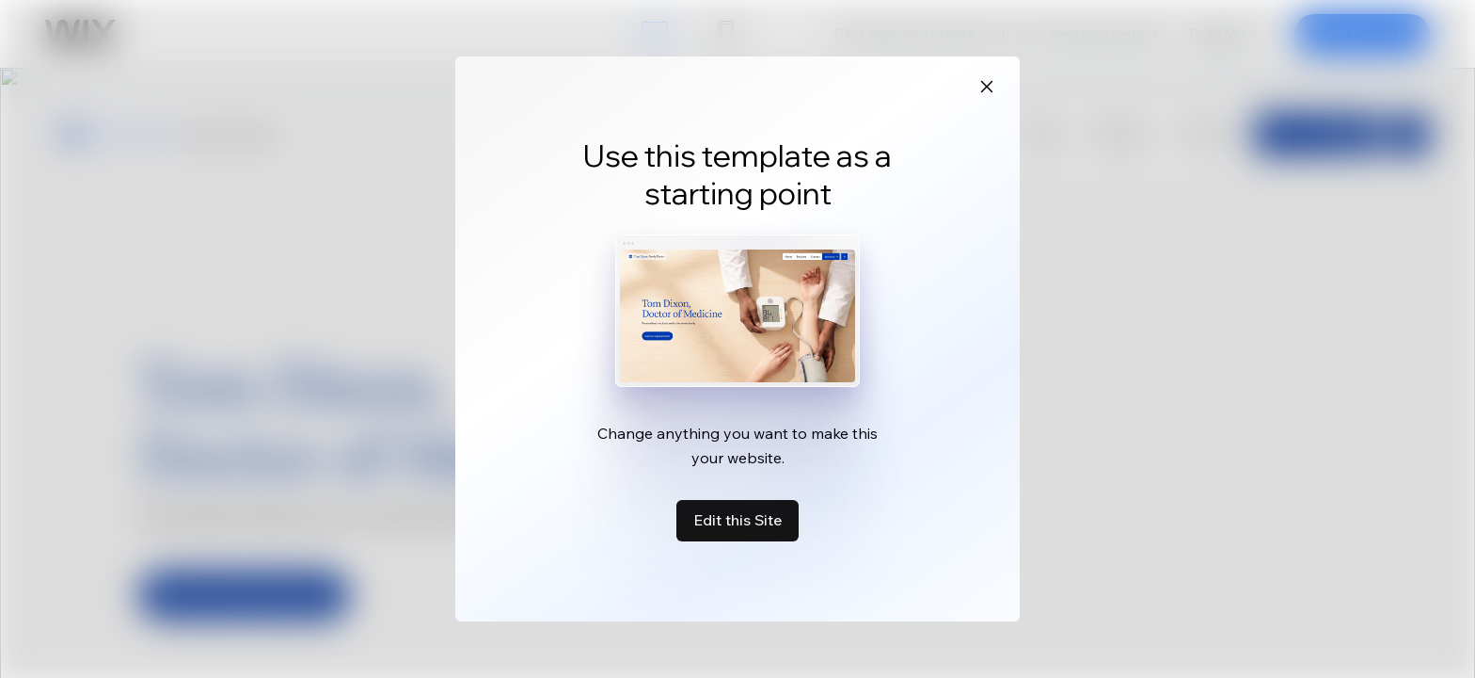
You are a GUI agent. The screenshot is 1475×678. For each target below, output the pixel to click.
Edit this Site (737, 519)
